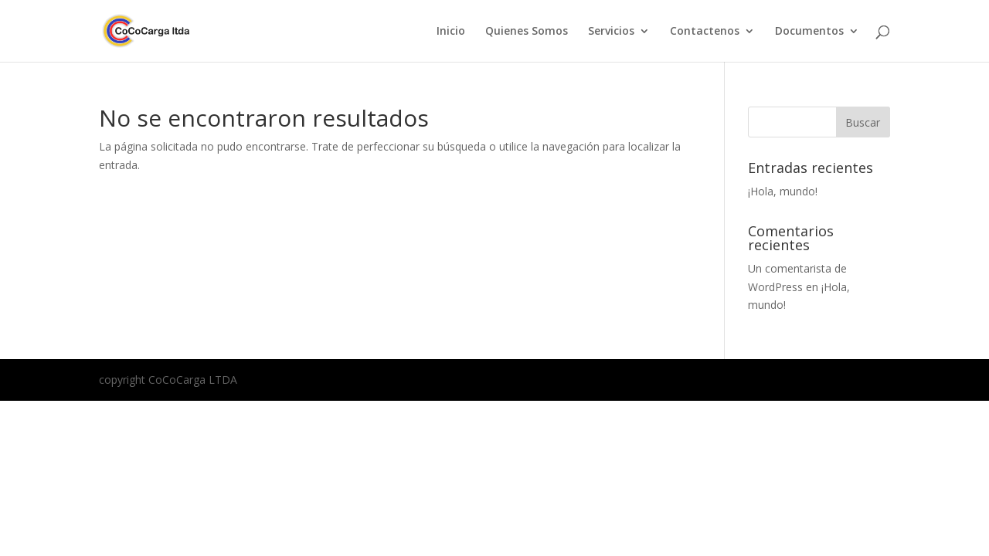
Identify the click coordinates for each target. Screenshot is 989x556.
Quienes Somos (526, 31)
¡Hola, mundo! (782, 191)
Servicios (611, 31)
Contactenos (704, 31)
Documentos (809, 31)
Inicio (451, 31)
